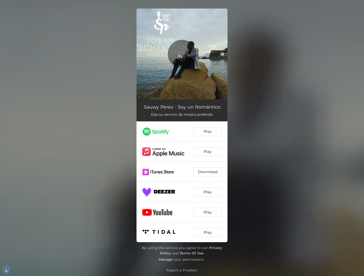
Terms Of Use (192, 253)
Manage (166, 259)
